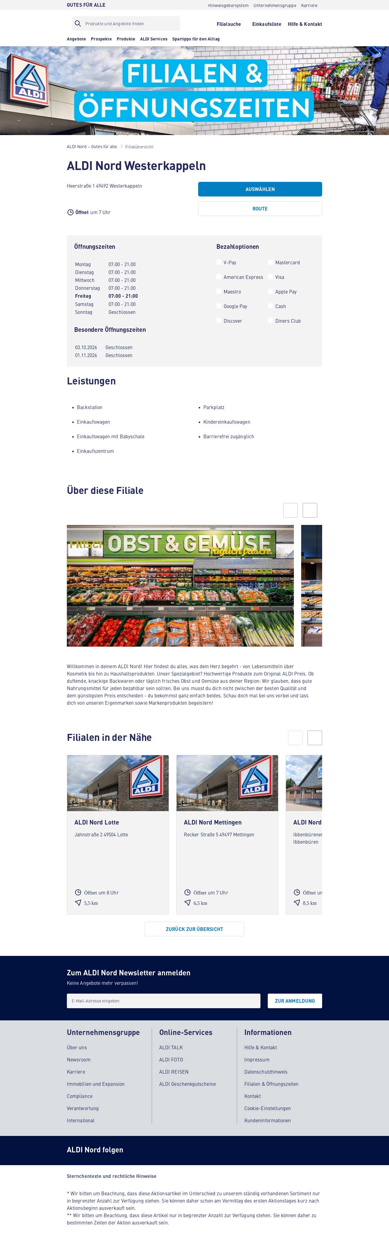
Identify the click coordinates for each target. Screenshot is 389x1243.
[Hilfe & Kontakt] (305, 23)
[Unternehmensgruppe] (274, 5)
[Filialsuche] (229, 23)
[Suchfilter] (126, 23)
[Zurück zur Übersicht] (194, 929)
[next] (315, 738)
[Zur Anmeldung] (295, 1001)
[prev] (295, 738)
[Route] (260, 208)
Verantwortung (83, 1108)
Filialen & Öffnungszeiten (271, 1083)
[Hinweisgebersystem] (228, 5)
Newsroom (79, 1059)
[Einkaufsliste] (267, 23)
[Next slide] (310, 510)
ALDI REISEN (174, 1071)
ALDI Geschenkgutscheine (187, 1083)
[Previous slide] (290, 510)
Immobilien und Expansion (96, 1083)
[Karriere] (309, 5)
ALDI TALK (171, 1047)
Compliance (79, 1095)
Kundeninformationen (267, 1120)
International (81, 1120)
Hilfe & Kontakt (260, 1047)
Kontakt (252, 1095)
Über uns (77, 1047)
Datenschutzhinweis (265, 1071)
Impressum (257, 1059)
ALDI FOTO (171, 1059)
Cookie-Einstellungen (267, 1108)
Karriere (76, 1071)
